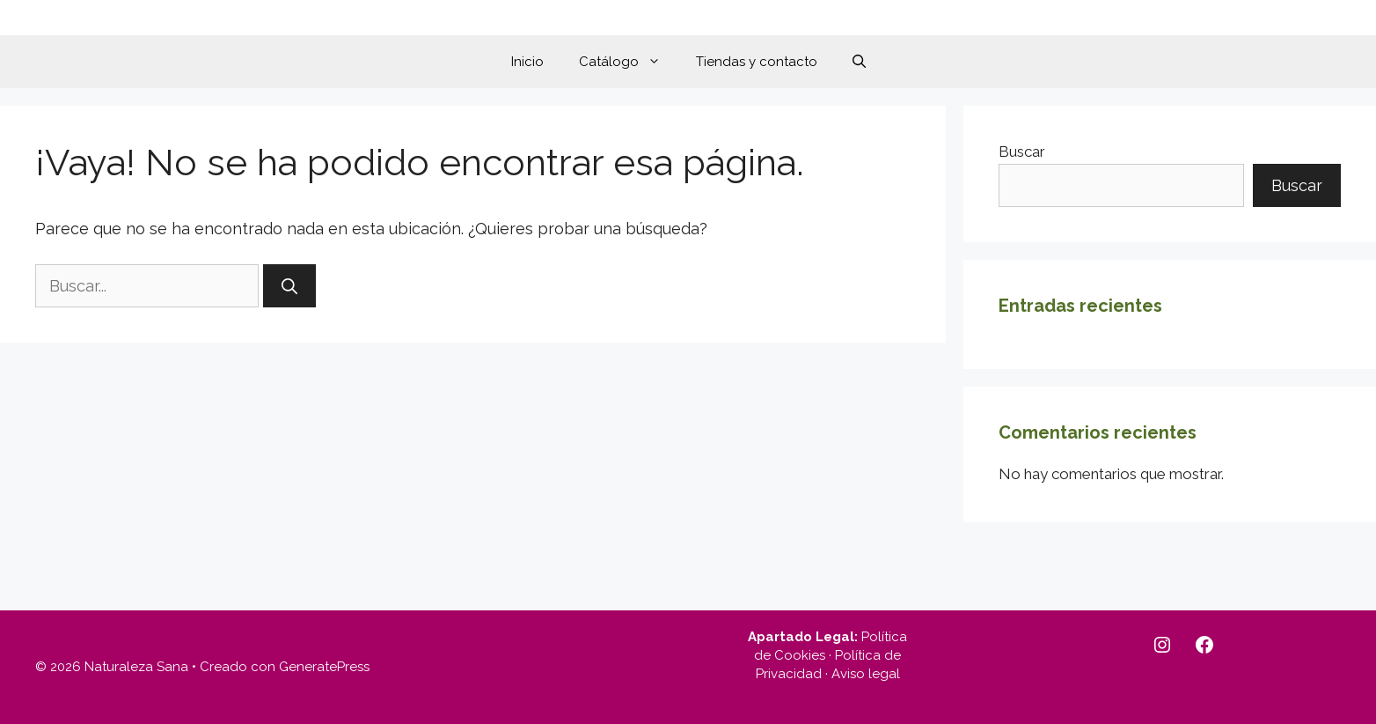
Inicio (527, 62)
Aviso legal (865, 674)
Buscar (1022, 151)
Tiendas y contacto (756, 62)
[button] (859, 61)
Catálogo (628, 61)
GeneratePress (324, 667)
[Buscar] (289, 285)
